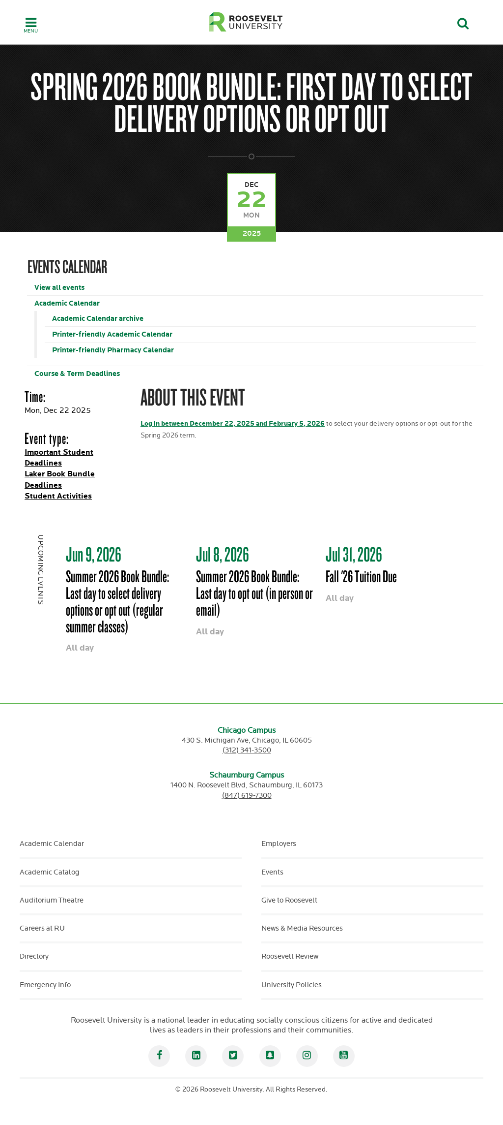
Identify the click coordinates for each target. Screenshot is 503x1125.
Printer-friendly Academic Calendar (112, 334)
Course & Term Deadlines (77, 373)
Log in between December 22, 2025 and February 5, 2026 (232, 423)
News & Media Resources (302, 928)
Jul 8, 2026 (222, 554)
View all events (59, 287)
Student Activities (58, 496)
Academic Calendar (67, 303)
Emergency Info (45, 985)
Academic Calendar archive (97, 318)
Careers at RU (42, 928)
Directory (34, 956)
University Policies (291, 985)
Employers (278, 844)
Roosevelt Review (289, 956)
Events (272, 872)
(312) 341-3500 (247, 750)
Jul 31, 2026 (354, 554)
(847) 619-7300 (247, 795)
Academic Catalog (50, 872)
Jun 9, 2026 (93, 554)
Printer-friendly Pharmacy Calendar (113, 350)
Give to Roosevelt (289, 900)
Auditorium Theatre (52, 900)
